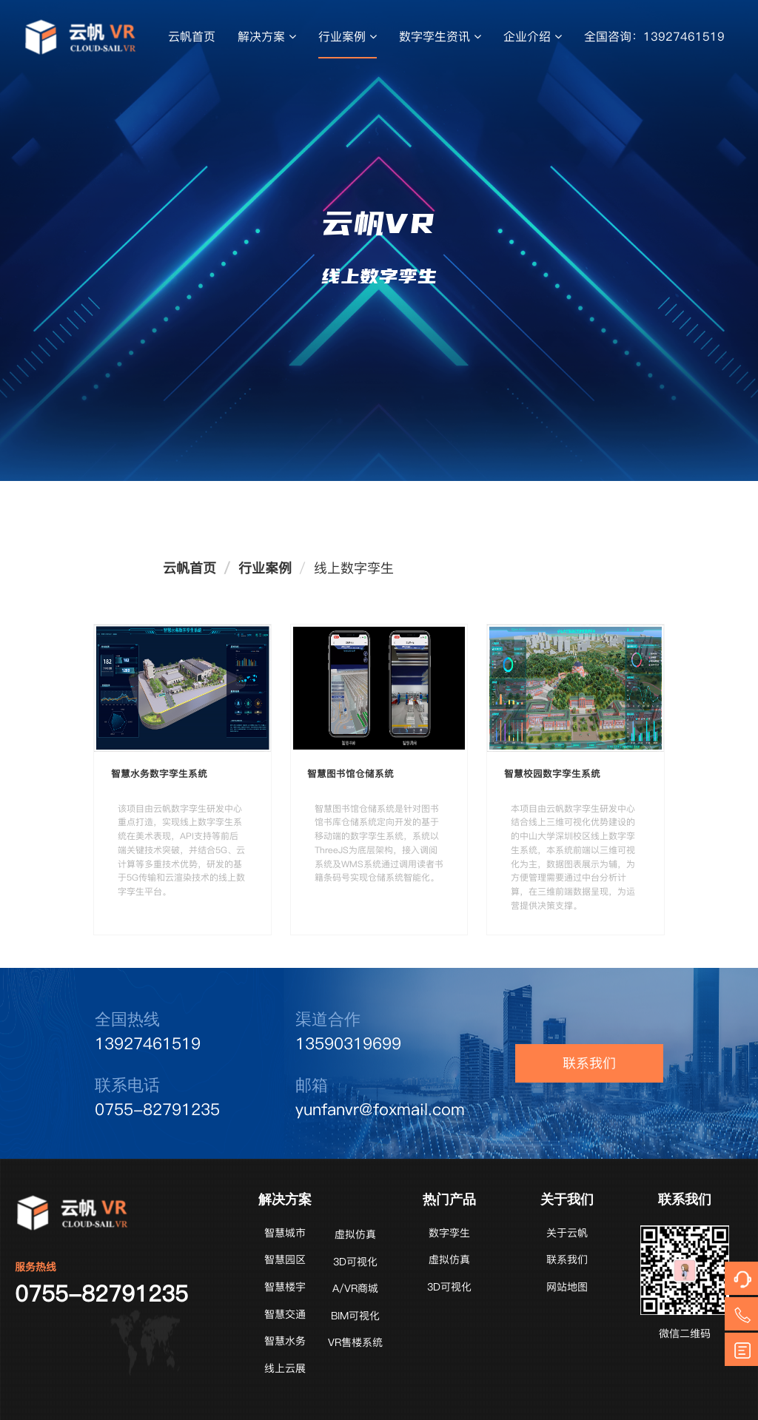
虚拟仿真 (355, 1234)
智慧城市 (285, 1232)
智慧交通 (285, 1314)
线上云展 (285, 1368)
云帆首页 (191, 36)
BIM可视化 (355, 1315)
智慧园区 (285, 1259)
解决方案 (267, 36)
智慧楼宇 (285, 1286)
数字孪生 (449, 1232)
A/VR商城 (355, 1288)
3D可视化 (355, 1261)
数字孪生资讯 (440, 36)
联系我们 (589, 1063)
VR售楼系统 (355, 1342)
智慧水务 (285, 1340)
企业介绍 (532, 36)
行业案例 (347, 36)
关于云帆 (567, 1232)
